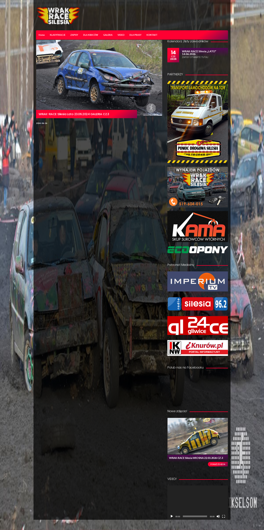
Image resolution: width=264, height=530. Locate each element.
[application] (197, 502)
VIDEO (121, 35)
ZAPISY (74, 35)
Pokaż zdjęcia (217, 464)
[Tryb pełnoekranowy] (223, 516)
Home (42, 35)
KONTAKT (151, 35)
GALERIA (107, 35)
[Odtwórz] (171, 516)
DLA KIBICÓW (90, 35)
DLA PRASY (135, 35)
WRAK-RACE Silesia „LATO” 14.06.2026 (199, 52)
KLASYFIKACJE (57, 35)
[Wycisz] (218, 516)
